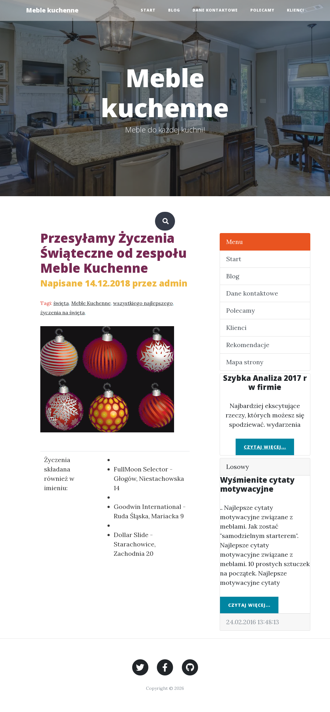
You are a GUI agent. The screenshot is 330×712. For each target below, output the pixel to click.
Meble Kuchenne (91, 303)
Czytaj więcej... (265, 447)
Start (148, 10)
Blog (174, 10)
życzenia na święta (62, 312)
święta (61, 303)
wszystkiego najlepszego (143, 303)
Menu (234, 242)
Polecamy (262, 10)
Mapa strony (244, 362)
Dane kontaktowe (215, 10)
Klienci (295, 10)
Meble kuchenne (52, 10)
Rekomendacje (247, 345)
